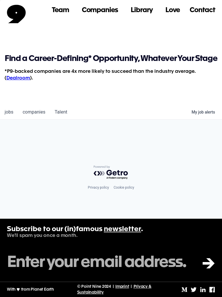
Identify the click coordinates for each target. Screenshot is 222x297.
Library (142, 10)
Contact (202, 10)
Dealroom (18, 78)
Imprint (122, 287)
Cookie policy (124, 187)
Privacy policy (98, 187)
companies (34, 112)
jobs (9, 112)
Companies (100, 10)
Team (60, 10)
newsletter (122, 229)
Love (172, 10)
